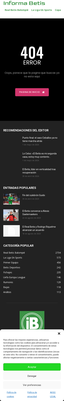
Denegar (32, 376)
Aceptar (32, 367)
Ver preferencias (32, 385)
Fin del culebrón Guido (33, 195)
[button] (59, 333)
